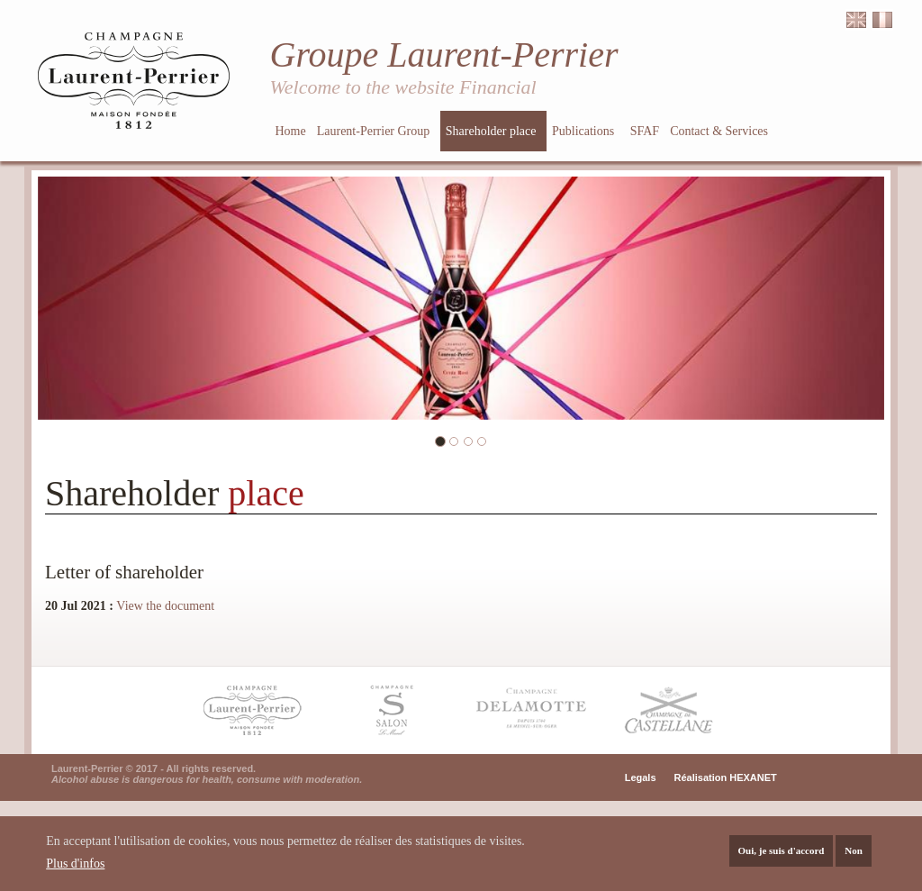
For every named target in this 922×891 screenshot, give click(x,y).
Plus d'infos (75, 866)
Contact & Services (720, 131)
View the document (165, 606)
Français (882, 20)
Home (291, 131)
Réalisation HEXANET (725, 777)
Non (854, 853)
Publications (585, 131)
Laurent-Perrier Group (375, 131)
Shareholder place (492, 131)
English (856, 20)
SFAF (644, 131)
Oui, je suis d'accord (781, 853)
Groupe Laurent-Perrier (444, 54)
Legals (640, 777)
